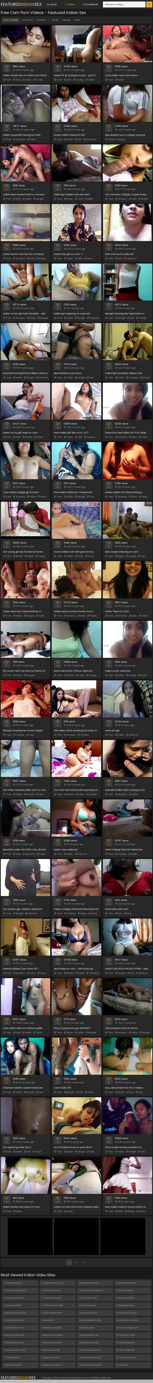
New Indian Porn (13, 1327)
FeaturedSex (21, 4)
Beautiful (121, 794)
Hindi (17, 80)
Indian (27, 80)
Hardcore (31, 913)
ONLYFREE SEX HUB (51, 1298)
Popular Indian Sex (127, 1327)
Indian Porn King (88, 1342)
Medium (67, 20)
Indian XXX (48, 1320)
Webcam (89, 139)
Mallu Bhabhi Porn (14, 1350)
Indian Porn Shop (127, 1283)
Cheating (92, 973)
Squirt (40, 616)
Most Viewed (11, 20)
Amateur (19, 139)
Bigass (119, 556)
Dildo (79, 258)
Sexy (127, 913)
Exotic (79, 556)
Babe (133, 437)
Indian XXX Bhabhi (52, 1342)
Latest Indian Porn (52, 1305)
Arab (90, 1152)
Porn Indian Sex (126, 1342)
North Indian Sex (14, 1342)
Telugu (40, 556)
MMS (89, 199)
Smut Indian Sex (13, 1283)
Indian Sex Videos (52, 1365)
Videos (69, 4)
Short (55, 20)
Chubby (78, 80)
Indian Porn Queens (90, 1365)
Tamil (79, 199)
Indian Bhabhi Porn (90, 1320)
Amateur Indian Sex (15, 1290)
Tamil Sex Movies (126, 1357)
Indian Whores (13, 1365)
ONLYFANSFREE (12, 1357)
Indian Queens (125, 1290)
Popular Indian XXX (90, 1350)
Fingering (93, 318)
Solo (78, 139)
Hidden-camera (115, 139)
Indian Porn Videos (15, 1312)
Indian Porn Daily (89, 1283)
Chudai (91, 794)
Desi (87, 258)
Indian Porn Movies (90, 1357)
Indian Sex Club (88, 1312)
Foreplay (19, 735)
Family (38, 80)
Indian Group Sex (89, 1335)
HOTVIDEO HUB (87, 1305)
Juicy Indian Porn (52, 1312)
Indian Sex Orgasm (127, 1320)
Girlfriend (42, 377)
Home (52, 4)
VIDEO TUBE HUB (125, 1350)
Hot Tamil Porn (88, 1298)
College (141, 318)
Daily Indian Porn (14, 1298)
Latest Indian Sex (51, 1290)
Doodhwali (90, 4)
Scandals (132, 377)
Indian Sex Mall (125, 1305)
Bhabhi (143, 199)
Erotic (142, 675)
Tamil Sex (122, 1365)
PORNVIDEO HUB (125, 1335)
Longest (41, 20)
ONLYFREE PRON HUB (52, 1283)
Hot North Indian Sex (91, 1290)
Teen (7, 80)
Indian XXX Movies (52, 1327)
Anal (67, 80)
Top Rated (27, 20)
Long (77, 20)
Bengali (38, 199)
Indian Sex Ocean (126, 1312)
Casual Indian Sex (14, 1320)
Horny (41, 497)
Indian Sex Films (125, 1298)
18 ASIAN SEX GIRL (51, 1350)
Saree (89, 1092)
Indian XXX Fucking (52, 1335)
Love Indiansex (12, 1305)
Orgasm (90, 437)
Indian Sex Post (51, 1357)
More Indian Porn (14, 1335)
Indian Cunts (87, 1327)
